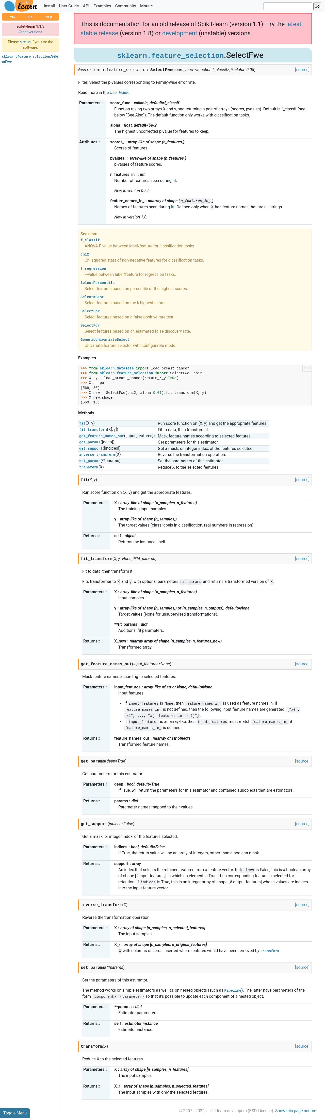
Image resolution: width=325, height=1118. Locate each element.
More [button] (145, 6)
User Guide (69, 6)
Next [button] (48, 17)
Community (125, 6)
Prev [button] (12, 17)
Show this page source (295, 1110)
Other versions (30, 32)
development (179, 33)
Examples (102, 6)
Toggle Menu (15, 1113)
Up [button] (30, 17)
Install (49, 6)
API (86, 6)
